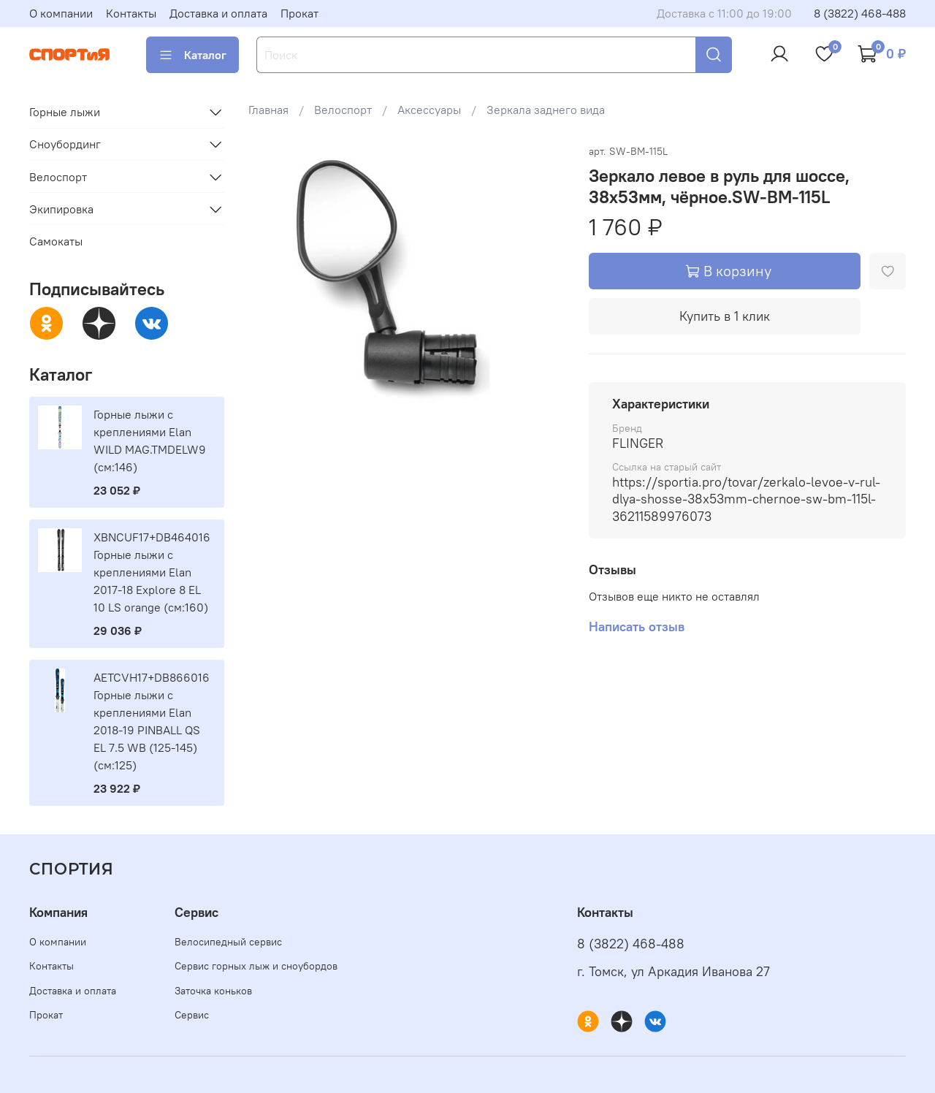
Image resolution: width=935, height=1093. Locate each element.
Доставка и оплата (218, 13)
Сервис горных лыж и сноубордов (256, 965)
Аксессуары (429, 109)
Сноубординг (65, 144)
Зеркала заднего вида (545, 109)
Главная (268, 109)
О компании (61, 13)
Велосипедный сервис (228, 941)
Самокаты (56, 241)
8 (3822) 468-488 (860, 13)
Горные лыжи (64, 111)
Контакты (131, 13)
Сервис (192, 1014)
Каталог (192, 54)
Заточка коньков (213, 990)
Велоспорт (343, 109)
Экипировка (61, 209)
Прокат (299, 13)
